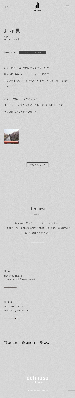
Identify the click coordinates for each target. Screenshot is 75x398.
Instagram (12, 342)
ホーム (7, 39)
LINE (46, 342)
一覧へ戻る (35, 164)
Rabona (45, 390)
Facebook (30, 342)
